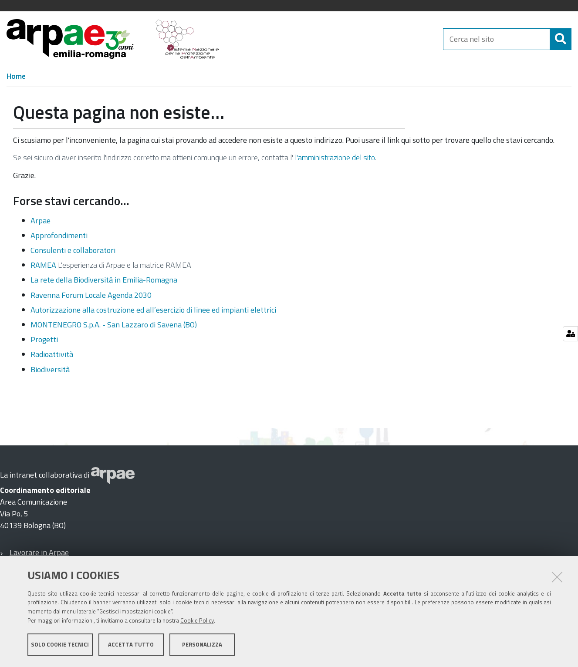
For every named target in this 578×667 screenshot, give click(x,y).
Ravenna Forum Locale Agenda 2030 (91, 295)
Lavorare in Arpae (39, 552)
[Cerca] (560, 39)
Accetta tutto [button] (131, 644)
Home (16, 76)
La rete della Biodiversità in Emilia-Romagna (103, 280)
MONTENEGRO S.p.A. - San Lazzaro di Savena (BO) (113, 324)
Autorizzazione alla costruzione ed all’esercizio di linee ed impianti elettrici (153, 310)
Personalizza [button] (202, 644)
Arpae (40, 220)
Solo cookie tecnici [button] (60, 644)
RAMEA (43, 265)
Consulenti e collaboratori (72, 250)
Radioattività (51, 354)
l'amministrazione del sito (335, 157)
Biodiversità (50, 369)
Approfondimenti (59, 235)
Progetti (44, 339)
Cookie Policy (197, 620)
